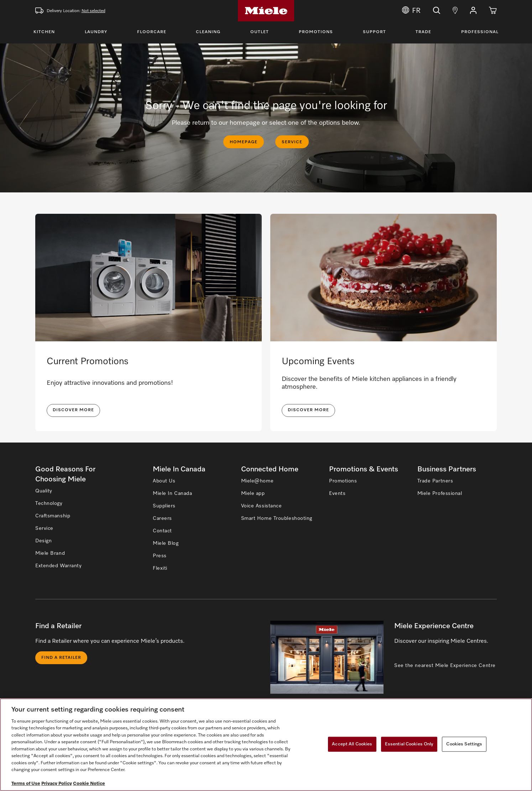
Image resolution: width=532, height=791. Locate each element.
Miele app (253, 493)
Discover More (308, 410)
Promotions (316, 32)
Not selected (93, 11)
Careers (162, 518)
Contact (162, 530)
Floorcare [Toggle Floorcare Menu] (151, 32)
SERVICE (292, 142)
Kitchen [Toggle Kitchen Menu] (44, 32)
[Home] (266, 10)
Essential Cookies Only (409, 744)
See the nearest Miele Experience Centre (445, 665)
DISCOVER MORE (73, 410)
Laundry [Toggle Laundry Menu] (96, 32)
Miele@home (257, 481)
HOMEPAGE (243, 142)
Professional (480, 32)
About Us (164, 481)
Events (337, 493)
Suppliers (164, 505)
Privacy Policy (56, 783)
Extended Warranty (58, 565)
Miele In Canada (172, 493)
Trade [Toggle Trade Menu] (423, 32)
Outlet (259, 32)
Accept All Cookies (352, 744)
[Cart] (493, 10)
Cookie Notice (89, 783)
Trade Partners (435, 481)
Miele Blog (166, 543)
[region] (266, 744)
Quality (43, 490)
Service (44, 528)
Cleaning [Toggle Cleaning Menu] (208, 32)
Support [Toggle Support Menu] (374, 32)
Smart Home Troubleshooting (277, 518)
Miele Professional (439, 493)
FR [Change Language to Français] (411, 10)
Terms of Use (25, 783)
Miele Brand (50, 553)
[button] (473, 10)
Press (160, 555)
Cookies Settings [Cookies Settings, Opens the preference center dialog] (464, 744)
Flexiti (160, 568)
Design (43, 540)
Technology (49, 503)
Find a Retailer (61, 658)
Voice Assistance (261, 505)
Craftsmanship (52, 515)
